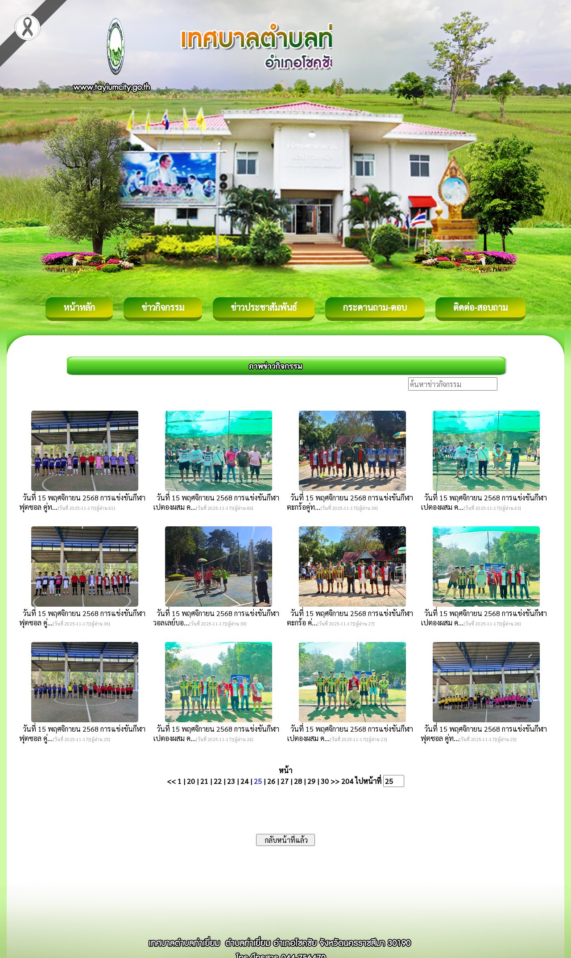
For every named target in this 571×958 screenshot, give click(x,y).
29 (311, 781)
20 (191, 781)
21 (204, 781)
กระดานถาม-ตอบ (375, 307)
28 (298, 781)
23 (231, 781)
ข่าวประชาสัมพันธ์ (264, 307)
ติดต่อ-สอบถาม (480, 307)
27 (285, 781)
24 (244, 781)
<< (171, 781)
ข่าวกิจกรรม (162, 307)
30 (325, 781)
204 (347, 781)
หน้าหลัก (79, 307)
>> (335, 781)
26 (271, 781)
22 (218, 781)
